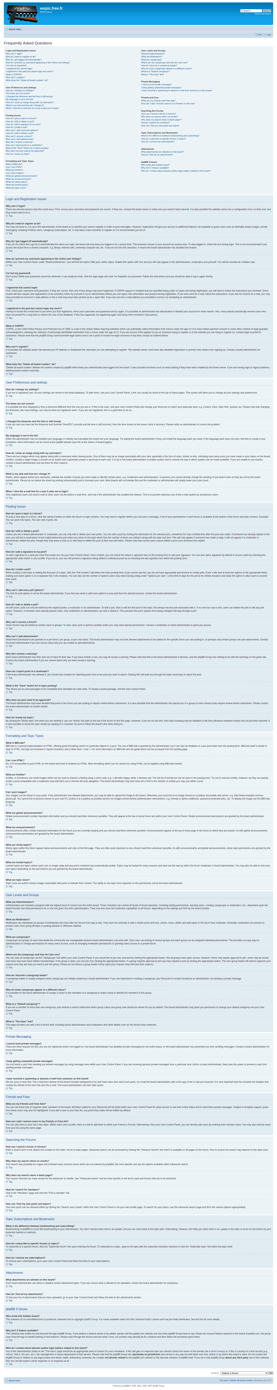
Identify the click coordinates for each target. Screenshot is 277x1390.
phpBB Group (91, 1319)
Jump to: (215, 1373)
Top (10, 216)
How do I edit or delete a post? (20, 121)
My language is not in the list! (19, 99)
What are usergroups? (151, 59)
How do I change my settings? (20, 90)
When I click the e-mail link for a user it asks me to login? (32, 108)
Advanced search (263, 14)
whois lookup (217, 1351)
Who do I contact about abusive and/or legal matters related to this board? (176, 171)
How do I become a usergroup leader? (159, 65)
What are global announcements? (22, 176)
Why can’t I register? (15, 77)
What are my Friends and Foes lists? (158, 100)
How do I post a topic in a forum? (21, 118)
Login (268, 34)
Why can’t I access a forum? (19, 136)
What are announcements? (18, 179)
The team (223, 1380)
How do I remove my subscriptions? (158, 141)
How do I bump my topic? (18, 154)
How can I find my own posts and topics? (160, 125)
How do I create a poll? (17, 127)
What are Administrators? (153, 54)
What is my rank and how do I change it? (25, 105)
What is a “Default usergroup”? (155, 71)
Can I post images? (15, 173)
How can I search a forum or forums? (158, 114)
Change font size (268, 28)
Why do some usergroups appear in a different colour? (166, 68)
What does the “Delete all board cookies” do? (27, 80)
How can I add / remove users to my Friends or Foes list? (168, 103)
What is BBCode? (14, 164)
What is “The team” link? (152, 74)
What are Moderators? (151, 56)
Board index (15, 29)
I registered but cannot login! (19, 68)
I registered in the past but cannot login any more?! (29, 71)
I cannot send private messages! (156, 84)
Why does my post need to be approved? (25, 151)
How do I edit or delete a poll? (20, 133)
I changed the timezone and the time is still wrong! (29, 96)
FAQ (260, 34)
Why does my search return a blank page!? (161, 120)
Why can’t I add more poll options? (22, 130)
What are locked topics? (17, 185)
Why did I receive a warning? (19, 142)
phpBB (126, 1386)
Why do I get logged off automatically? (24, 59)
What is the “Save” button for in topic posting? (27, 148)
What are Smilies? (14, 170)
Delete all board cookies (241, 1380)
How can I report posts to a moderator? (24, 145)
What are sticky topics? (17, 182)
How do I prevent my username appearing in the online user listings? (38, 62)
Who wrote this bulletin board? (155, 165)
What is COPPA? (14, 74)
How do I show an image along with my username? (30, 102)
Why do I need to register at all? (21, 56)
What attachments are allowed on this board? (162, 152)
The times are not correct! (18, 93)
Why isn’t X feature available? (155, 168)
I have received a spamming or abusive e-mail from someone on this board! (176, 90)
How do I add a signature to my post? (23, 124)
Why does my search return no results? (159, 116)
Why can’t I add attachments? (20, 139)
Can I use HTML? (14, 167)
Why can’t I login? (14, 54)
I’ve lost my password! (16, 65)
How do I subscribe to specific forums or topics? (163, 139)
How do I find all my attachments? (157, 155)
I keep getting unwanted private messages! (161, 87)
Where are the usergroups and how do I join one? (164, 62)
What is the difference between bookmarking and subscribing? (170, 135)
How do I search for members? (155, 122)
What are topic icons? (16, 188)
